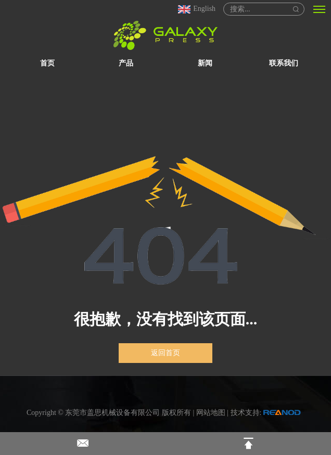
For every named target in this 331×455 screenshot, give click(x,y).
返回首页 (165, 353)
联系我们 (283, 63)
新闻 (205, 63)
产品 (126, 63)
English (196, 8)
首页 (47, 63)
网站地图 (210, 413)
